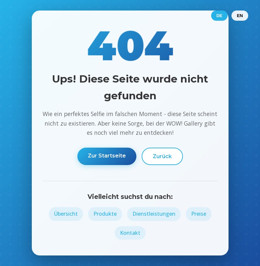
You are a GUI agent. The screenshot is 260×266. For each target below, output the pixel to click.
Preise (198, 213)
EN (240, 15)
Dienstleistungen (153, 213)
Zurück (162, 156)
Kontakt (130, 232)
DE (219, 15)
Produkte (105, 213)
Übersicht (66, 213)
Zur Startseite (107, 156)
